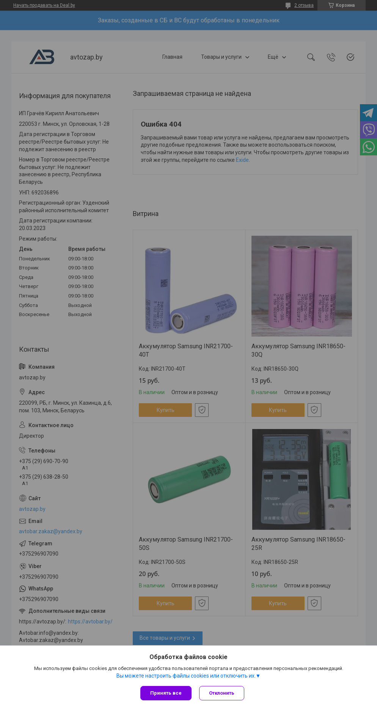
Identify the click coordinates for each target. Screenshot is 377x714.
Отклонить (221, 693)
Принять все (166, 693)
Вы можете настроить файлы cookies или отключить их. (186, 676)
